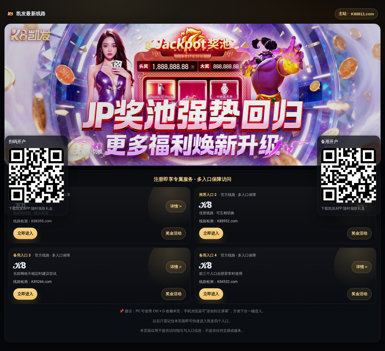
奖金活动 (173, 233)
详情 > (175, 206)
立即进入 (25, 233)
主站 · (356, 13)
